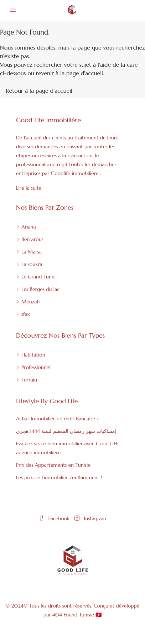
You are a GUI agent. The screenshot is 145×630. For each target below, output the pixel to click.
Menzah (30, 301)
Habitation (33, 355)
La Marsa (31, 252)
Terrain (29, 380)
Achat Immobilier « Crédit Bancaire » (57, 418)
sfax (25, 314)
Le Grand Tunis (38, 276)
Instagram (90, 518)
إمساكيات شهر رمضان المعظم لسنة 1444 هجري (66, 431)
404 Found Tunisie (73, 614)
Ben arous (32, 239)
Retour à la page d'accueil (39, 90)
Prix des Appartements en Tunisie (53, 465)
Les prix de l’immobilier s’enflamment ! (59, 477)
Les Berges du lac (40, 289)
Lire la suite (28, 188)
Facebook (54, 518)
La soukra (31, 264)
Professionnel (36, 367)
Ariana (28, 227)
